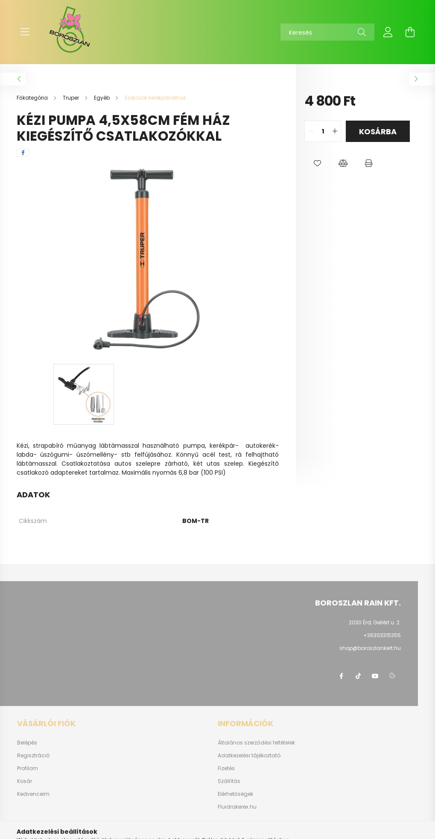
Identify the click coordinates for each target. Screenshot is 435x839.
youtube (375, 676)
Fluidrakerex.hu (237, 807)
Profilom (27, 768)
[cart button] (410, 32)
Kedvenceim (33, 794)
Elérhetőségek (235, 794)
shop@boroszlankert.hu (370, 648)
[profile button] (388, 32)
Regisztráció (33, 756)
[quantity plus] (334, 131)
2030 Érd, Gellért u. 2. (375, 622)
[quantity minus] (311, 131)
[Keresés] (327, 32)
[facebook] (23, 152)
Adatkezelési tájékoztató (249, 756)
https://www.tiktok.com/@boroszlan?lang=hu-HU (358, 676)
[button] (317, 163)
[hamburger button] (25, 32)
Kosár (24, 781)
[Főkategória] (33, 97)
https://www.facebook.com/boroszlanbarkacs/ (341, 676)
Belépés (27, 743)
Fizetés (226, 768)
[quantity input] (323, 131)
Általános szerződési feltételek (256, 743)
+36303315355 (382, 635)
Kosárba (378, 131)
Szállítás (229, 781)
